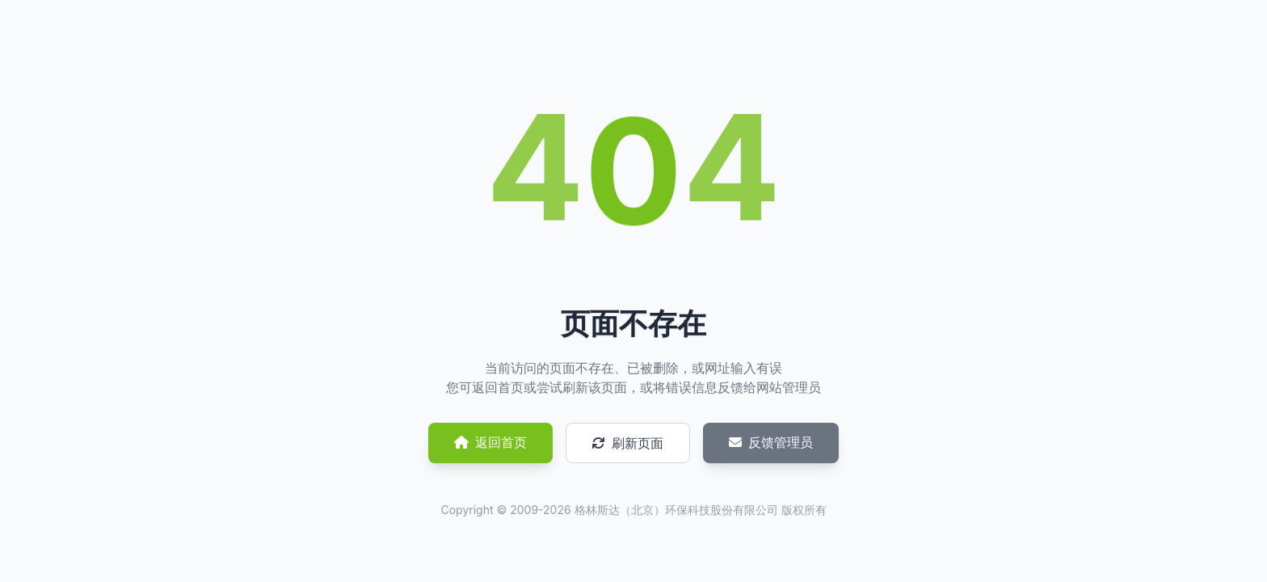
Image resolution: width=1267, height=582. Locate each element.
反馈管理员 (771, 442)
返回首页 (490, 442)
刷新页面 (627, 443)
